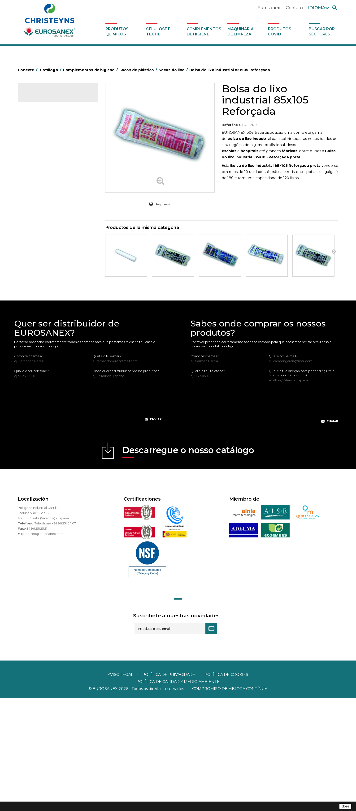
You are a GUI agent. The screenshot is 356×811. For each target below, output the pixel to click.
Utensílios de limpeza (43, 313)
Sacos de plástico (40, 157)
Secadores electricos (43, 306)
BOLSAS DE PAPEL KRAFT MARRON (54, 196)
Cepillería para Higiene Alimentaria (53, 247)
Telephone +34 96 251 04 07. (55, 636)
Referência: (232, 125)
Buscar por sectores (322, 31)
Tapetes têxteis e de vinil (45, 255)
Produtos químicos (117, 31)
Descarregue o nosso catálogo (188, 564)
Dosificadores (37, 328)
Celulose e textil (158, 31)
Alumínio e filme (39, 143)
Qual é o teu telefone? (31, 483)
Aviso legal (120, 787)
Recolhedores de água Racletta (51, 298)
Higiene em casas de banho (48, 262)
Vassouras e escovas (42, 240)
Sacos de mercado (45, 173)
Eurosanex (269, 7)
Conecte (28, 70)
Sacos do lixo (41, 181)
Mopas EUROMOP (40, 277)
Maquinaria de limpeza (240, 31)
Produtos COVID (279, 31)
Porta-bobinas (37, 284)
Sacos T (36, 165)
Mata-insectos (37, 269)
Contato (294, 7)
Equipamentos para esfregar (48, 225)
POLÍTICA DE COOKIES (226, 787)
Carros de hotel (38, 203)
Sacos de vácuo (43, 189)
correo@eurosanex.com (45, 646)
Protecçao (35, 291)
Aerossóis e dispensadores (47, 135)
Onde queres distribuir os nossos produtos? (125, 483)
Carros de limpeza (40, 211)
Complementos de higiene (204, 31)
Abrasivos (34, 128)
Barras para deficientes (44, 150)
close (345, 806)
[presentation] (88, 515)
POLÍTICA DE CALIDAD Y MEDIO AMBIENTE (178, 794)
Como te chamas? (28, 468)
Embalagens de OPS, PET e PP (50, 233)
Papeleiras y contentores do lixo (51, 218)
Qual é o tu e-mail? (106, 468)
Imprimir (163, 204)
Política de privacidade (168, 787)
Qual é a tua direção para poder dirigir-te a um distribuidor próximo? (301, 485)
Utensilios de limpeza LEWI (47, 320)
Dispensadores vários (43, 335)
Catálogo (40, 97)
